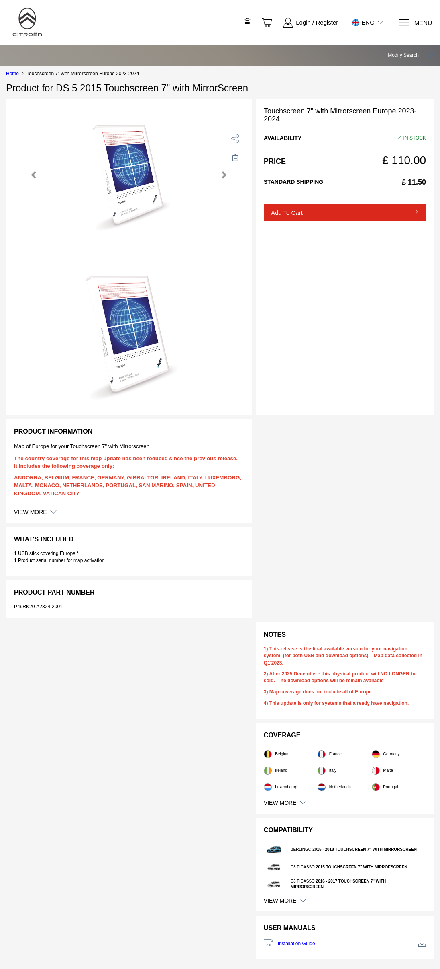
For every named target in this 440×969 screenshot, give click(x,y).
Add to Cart (287, 212)
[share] (235, 138)
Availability (282, 138)
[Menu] (415, 22)
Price (275, 161)
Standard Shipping (293, 182)
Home (12, 73)
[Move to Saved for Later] (235, 157)
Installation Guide (345, 944)
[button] (411, 55)
